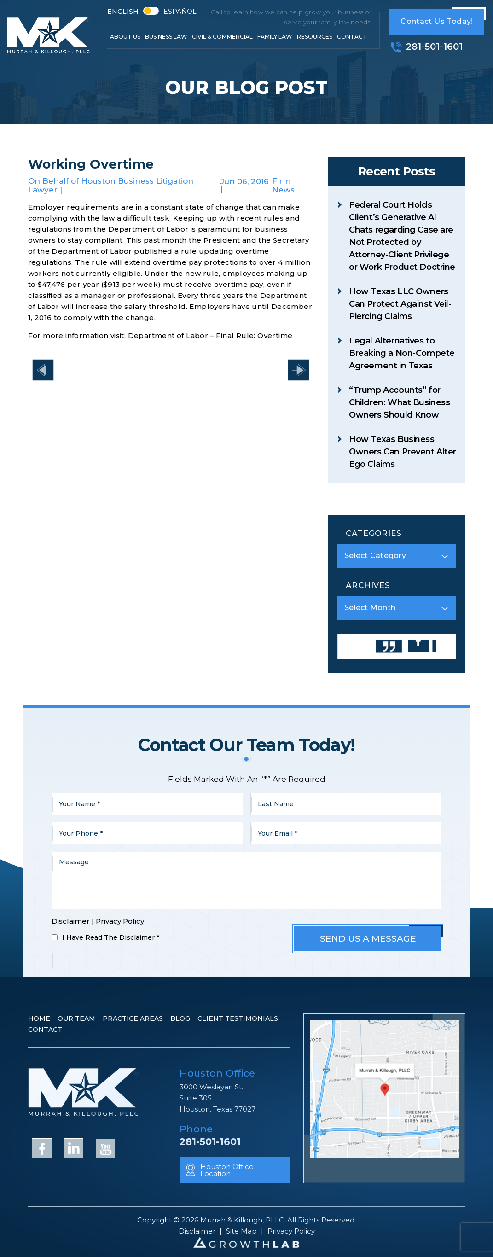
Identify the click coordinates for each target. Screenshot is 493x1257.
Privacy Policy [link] (291, 1231)
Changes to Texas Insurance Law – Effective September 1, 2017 (298, 369)
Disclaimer (71, 921)
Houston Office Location (227, 1170)
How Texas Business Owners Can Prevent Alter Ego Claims (402, 451)
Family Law (274, 36)
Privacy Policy (120, 921)
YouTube (105, 1148)
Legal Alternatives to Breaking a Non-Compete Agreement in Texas (402, 353)
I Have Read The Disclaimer (110, 937)
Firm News (283, 185)
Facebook (42, 1148)
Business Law (166, 36)
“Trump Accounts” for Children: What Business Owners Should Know (399, 402)
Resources (314, 36)
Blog (180, 1018)
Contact (352, 36)
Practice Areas (133, 1018)
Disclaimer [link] (197, 1231)
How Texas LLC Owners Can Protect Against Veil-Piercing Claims (400, 303)
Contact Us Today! (436, 21)
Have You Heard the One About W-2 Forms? (42, 369)
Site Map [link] (241, 1231)
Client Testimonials (237, 1018)
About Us (125, 36)
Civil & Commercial (222, 36)
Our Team (76, 1018)
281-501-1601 (434, 46)
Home (39, 1018)
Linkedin (73, 1148)
